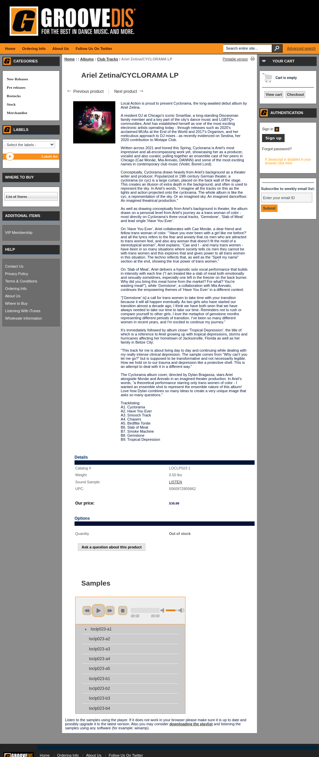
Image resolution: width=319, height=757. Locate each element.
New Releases (17, 79)
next (110, 610)
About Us (12, 296)
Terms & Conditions (21, 281)
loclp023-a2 (99, 639)
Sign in (270, 129)
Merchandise (17, 113)
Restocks (14, 96)
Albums (87, 59)
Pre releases (16, 87)
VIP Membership (18, 233)
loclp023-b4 (99, 708)
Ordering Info (16, 289)
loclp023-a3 (99, 649)
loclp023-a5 (99, 668)
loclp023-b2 (99, 688)
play (98, 610)
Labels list (49, 156)
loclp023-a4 (99, 658)
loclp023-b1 (99, 678)
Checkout (295, 94)
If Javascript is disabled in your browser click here (288, 161)
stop (122, 610)
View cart (274, 94)
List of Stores (16, 196)
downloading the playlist (190, 724)
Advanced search (301, 48)
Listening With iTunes (22, 311)
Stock (11, 104)
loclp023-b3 (99, 698)
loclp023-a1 (101, 629)
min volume (164, 610)
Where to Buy (16, 303)
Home (69, 59)
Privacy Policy (16, 274)
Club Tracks (107, 59)
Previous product (85, 91)
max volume (181, 610)
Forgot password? (277, 149)
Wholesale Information (23, 318)
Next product (129, 91)
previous (87, 610)
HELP (10, 249)
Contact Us (14, 266)
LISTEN (175, 482)
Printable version (235, 59)
